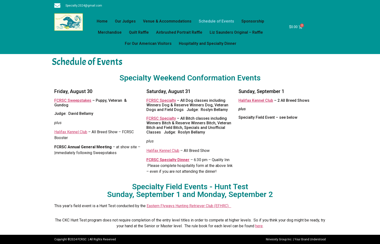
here (259, 226)
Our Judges (125, 21)
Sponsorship (252, 21)
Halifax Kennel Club (70, 132)
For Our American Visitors (148, 43)
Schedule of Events (216, 21)
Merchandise (110, 32)
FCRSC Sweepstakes (72, 100)
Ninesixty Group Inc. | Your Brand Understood (296, 239)
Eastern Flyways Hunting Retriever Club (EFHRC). (189, 206)
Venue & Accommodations (167, 21)
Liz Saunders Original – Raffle (236, 32)
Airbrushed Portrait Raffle (179, 32)
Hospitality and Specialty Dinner (207, 43)
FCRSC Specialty (161, 100)
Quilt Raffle (139, 32)
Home (102, 21)
